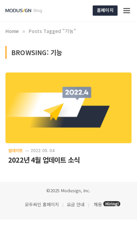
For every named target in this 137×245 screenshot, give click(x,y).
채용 (97, 204)
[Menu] (127, 10)
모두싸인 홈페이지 (41, 204)
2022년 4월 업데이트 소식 (43, 160)
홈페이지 (105, 10)
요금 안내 (76, 204)
